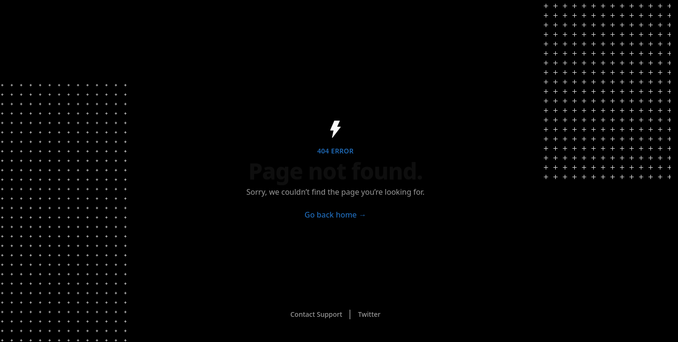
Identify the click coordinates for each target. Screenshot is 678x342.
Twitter (369, 314)
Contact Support (316, 314)
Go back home (335, 214)
